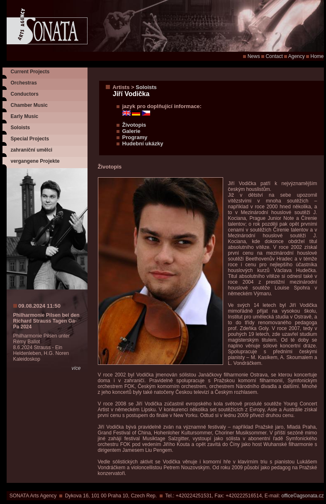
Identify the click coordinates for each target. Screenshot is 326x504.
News (254, 56)
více (75, 368)
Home (317, 56)
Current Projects (30, 72)
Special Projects (30, 139)
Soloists (20, 127)
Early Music (25, 116)
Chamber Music (29, 105)
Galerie (131, 131)
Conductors (25, 94)
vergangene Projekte (35, 161)
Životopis (134, 125)
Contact (273, 56)
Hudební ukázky (142, 143)
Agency (296, 56)
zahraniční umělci (32, 150)
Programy (135, 137)
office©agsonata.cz (302, 496)
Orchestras (24, 83)
